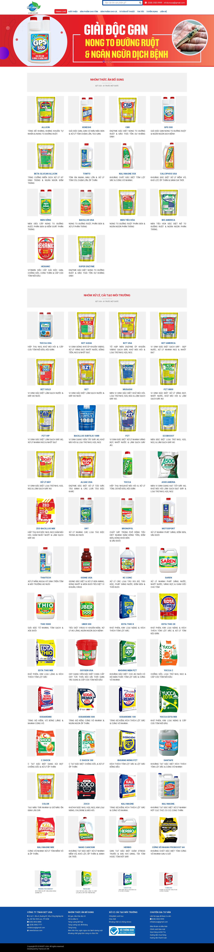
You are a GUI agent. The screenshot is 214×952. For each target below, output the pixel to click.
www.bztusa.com (34, 930)
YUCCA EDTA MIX (168, 711)
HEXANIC (45, 264)
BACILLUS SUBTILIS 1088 (86, 433)
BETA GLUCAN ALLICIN (46, 171)
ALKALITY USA (127, 887)
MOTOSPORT (168, 524)
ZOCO (86, 798)
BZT (86, 387)
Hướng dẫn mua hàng (158, 935)
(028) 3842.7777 (34, 925)
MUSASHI (127, 387)
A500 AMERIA (168, 480)
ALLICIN (45, 125)
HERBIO (127, 842)
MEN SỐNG (45, 218)
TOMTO (87, 171)
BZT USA (127, 341)
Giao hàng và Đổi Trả (158, 932)
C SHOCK (45, 754)
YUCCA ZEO (87, 887)
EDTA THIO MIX (45, 665)
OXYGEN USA (86, 665)
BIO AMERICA (168, 218)
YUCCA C (168, 665)
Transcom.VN (43, 949)
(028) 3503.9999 (155, 2)
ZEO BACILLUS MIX (45, 526)
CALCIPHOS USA (168, 171)
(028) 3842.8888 (34, 922)
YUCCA (127, 480)
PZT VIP (45, 433)
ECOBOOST (168, 433)
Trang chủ (61, 11)
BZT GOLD (46, 387)
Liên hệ (163, 11)
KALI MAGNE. (168, 798)
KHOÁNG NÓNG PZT (128, 754)
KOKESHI (86, 125)
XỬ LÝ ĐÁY (45, 480)
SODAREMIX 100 (127, 711)
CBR (127, 125)
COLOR (45, 798)
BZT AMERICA (168, 341)
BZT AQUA (86, 341)
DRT (86, 526)
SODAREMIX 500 (86, 711)
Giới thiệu (73, 11)
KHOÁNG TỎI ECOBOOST (45, 887)
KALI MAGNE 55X (127, 171)
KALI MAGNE (127, 798)
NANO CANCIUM (86, 842)
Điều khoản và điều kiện (158, 926)
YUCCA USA (45, 341)
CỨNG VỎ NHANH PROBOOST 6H (168, 842)
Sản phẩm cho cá (108, 11)
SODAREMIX (46, 711)
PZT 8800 (168, 387)
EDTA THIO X (127, 619)
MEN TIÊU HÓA (127, 218)
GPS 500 (168, 125)
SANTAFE (168, 754)
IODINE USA (86, 572)
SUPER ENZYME (86, 264)
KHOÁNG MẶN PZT (127, 665)
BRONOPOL (127, 526)
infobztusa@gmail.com (174, 2)
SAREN (168, 572)
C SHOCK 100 (86, 754)
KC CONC (127, 572)
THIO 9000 (45, 619)
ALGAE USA (86, 480)
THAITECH (45, 572)
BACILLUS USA (86, 218)
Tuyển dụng (152, 11)
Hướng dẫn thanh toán (158, 938)
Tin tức (140, 11)
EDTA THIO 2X (168, 619)
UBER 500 (86, 619)
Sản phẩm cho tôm (89, 11)
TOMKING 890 (168, 887)
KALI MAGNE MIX (45, 842)
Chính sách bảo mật (157, 929)
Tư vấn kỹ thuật (127, 11)
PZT (127, 433)
